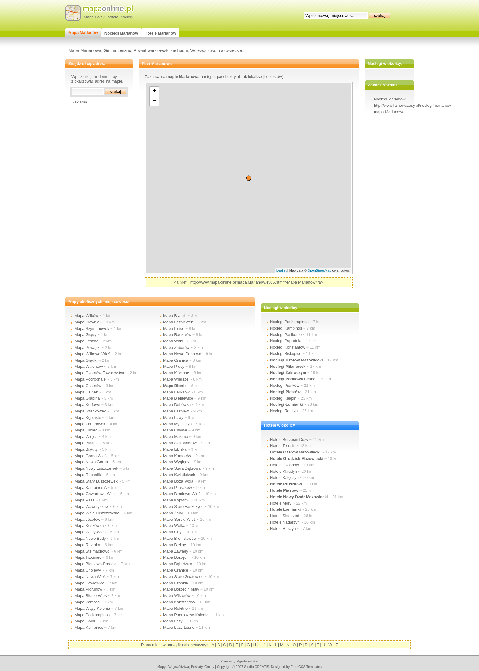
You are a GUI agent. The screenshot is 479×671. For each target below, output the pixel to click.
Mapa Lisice (173, 328)
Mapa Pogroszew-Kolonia (185, 615)
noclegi (127, 17)
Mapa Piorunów (88, 589)
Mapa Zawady (175, 551)
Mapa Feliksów (176, 392)
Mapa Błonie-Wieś (91, 595)
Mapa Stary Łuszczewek (96, 481)
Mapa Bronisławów (179, 538)
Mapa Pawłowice (89, 583)
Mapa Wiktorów (177, 595)
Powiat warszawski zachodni (160, 50)
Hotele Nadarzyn (285, 522)
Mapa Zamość (87, 602)
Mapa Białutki (86, 443)
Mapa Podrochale (90, 379)
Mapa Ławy (173, 417)
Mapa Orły (172, 532)
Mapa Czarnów (88, 385)
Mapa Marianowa (84, 50)
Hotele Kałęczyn (284, 477)
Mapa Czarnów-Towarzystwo (100, 373)
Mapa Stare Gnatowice (183, 576)
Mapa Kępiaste (88, 417)
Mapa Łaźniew (176, 411)
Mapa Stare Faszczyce (183, 506)
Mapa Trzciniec (88, 557)
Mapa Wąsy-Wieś (90, 532)
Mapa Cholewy (88, 570)
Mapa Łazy (173, 621)
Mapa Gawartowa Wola (95, 493)
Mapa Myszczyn (177, 424)
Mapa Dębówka (177, 404)
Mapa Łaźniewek (178, 322)
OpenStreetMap (319, 270)
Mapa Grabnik (175, 583)
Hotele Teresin (282, 445)
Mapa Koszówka (89, 525)
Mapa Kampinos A (91, 487)
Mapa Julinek (86, 392)
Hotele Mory (280, 503)
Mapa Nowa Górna (91, 462)
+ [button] (154, 91)
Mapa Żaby (173, 513)
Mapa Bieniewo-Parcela (95, 563)
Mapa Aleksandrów (180, 443)
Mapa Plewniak (88, 322)
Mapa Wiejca (86, 436)
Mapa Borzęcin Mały (181, 589)
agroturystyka (247, 661)
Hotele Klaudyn (283, 471)
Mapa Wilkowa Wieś (92, 354)
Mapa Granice (175, 570)
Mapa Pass (84, 500)
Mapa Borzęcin (176, 557)
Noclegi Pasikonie (286, 334)
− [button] (154, 101)
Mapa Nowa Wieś (90, 576)
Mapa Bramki (175, 315)
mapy (161, 667)
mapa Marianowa (389, 112)
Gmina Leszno (117, 50)
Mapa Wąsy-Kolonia (92, 608)
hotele (113, 17)
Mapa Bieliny (174, 544)
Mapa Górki (85, 621)
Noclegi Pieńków (284, 385)
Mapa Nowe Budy (90, 538)
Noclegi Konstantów (287, 347)
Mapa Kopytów (176, 500)
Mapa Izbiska (175, 449)
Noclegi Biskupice (286, 353)
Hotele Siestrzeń (284, 515)
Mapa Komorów (177, 455)
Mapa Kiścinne (176, 373)
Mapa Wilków (86, 315)
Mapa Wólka (174, 525)
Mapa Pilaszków (177, 487)
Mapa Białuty (86, 449)
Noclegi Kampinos (286, 328)
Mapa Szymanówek (92, 328)
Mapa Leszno (86, 341)
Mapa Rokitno (175, 608)
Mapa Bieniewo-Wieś (181, 493)
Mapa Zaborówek (90, 424)
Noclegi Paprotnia (286, 340)
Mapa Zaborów (176, 347)
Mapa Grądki (86, 360)
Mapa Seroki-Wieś (179, 519)
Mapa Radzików (177, 334)
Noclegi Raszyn (284, 410)
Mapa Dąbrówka (177, 563)
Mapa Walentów (89, 366)
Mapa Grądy (86, 334)
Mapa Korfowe (87, 404)
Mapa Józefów (87, 519)
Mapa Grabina (87, 398)
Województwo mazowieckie (216, 50)
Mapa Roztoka (87, 544)
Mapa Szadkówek (90, 411)
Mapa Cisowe (175, 430)
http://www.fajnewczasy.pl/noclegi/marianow (412, 105)
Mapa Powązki (88, 347)
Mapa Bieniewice (178, 398)
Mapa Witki (173, 341)
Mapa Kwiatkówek (179, 474)
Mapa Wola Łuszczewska (97, 513)
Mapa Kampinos (89, 627)
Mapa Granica (175, 360)
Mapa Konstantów (179, 602)
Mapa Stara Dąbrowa (182, 468)
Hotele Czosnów (284, 465)
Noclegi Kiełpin (283, 398)
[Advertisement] (95, 196)
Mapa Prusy (173, 366)
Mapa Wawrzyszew (91, 506)
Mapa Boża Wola (178, 481)
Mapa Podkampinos (92, 615)
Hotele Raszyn (283, 528)
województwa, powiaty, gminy (191, 667)
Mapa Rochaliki (88, 474)
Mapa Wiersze (175, 379)
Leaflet (281, 270)
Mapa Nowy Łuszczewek (96, 468)
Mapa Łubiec (86, 430)
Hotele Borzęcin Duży (289, 439)
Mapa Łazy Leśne (179, 627)
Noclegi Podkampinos (289, 321)
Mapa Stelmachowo (92, 551)
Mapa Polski (94, 17)
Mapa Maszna (175, 436)
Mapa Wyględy (176, 462)
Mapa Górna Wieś (91, 455)
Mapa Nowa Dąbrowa (182, 354)
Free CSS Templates (306, 667)
